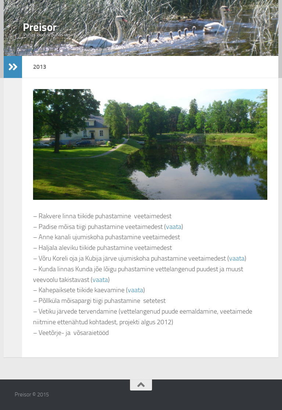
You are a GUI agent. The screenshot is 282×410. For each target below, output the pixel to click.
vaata (173, 227)
